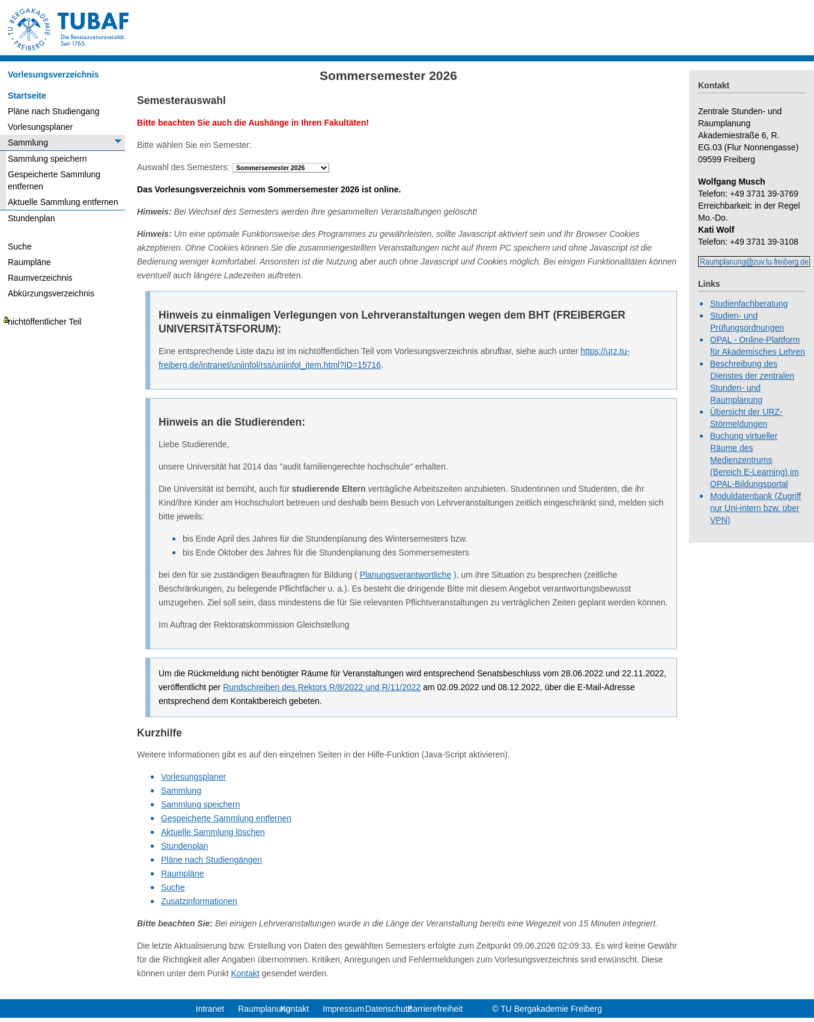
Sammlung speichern (47, 159)
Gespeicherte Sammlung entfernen (54, 180)
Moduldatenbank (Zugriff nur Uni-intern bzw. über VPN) (755, 508)
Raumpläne (29, 262)
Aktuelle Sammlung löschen (213, 832)
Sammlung (28, 142)
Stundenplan (31, 218)
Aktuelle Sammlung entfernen (63, 202)
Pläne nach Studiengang (54, 111)
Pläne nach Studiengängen (211, 859)
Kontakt (245, 973)
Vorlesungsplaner (40, 127)
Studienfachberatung (749, 303)
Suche (20, 246)
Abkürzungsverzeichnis (51, 293)
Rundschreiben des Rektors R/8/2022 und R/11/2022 (322, 687)
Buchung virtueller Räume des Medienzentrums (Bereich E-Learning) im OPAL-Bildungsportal (754, 460)
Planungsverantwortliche (406, 575)
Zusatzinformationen (199, 901)
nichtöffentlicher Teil (44, 321)
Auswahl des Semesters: (183, 167)
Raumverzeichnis (40, 278)
